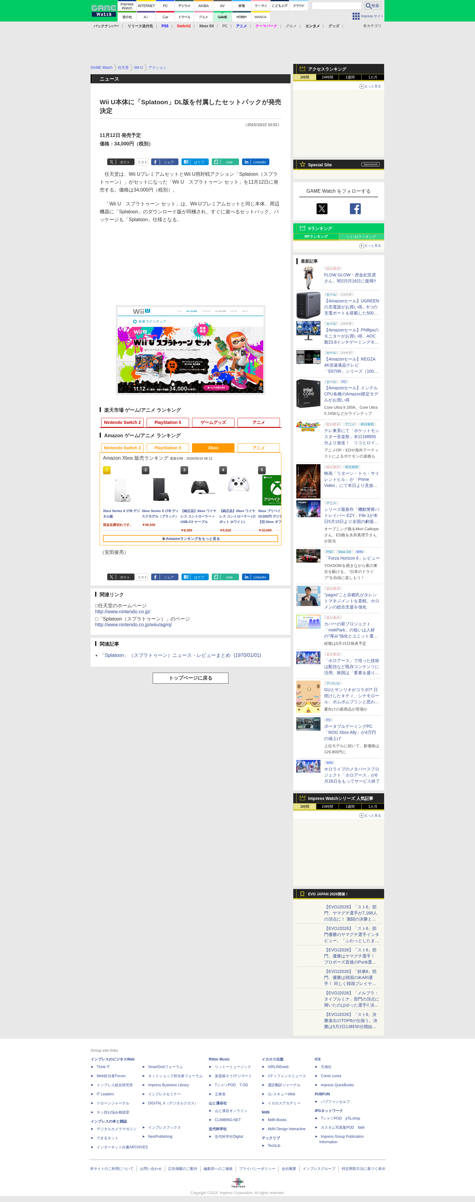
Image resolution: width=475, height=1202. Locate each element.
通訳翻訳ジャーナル (284, 1085)
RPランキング (316, 237)
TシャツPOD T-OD (231, 1085)
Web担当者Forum (111, 1076)
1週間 (350, 77)
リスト (143, 162)
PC (225, 26)
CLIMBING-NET (228, 1120)
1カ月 (373, 77)
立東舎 (220, 1094)
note (229, 162)
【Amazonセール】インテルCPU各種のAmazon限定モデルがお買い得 (351, 393)
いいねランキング (361, 237)
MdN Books (277, 1120)
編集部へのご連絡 (218, 1169)
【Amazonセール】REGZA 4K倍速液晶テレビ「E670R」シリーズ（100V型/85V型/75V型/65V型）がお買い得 (350, 371)
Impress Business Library (168, 1085)
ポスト (125, 162)
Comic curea (331, 1076)
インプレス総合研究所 (115, 1085)
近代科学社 (218, 1129)
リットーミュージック (233, 1067)
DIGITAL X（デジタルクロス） (173, 1103)
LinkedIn (260, 162)
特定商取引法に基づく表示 (363, 1169)
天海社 (326, 1067)
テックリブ (271, 1138)
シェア (169, 162)
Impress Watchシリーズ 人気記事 (340, 798)
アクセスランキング (327, 69)
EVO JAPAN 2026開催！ (328, 894)
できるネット (107, 1138)
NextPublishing (160, 1136)
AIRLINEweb (278, 1067)
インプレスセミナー (164, 1094)
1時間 (305, 77)
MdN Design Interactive (287, 1129)
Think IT (103, 1067)
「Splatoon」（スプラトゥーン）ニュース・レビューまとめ (180, 655)
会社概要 (289, 1169)
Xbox (213, 447)
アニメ (258, 422)
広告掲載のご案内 (182, 1169)
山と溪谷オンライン (231, 1111)
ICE (318, 1059)
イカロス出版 (273, 1059)
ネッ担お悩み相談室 (113, 1112)
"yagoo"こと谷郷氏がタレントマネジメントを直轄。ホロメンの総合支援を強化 (351, 600)
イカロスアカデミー (284, 1103)
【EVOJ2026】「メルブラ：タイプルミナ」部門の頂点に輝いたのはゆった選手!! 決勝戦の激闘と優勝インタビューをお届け (351, 1005)
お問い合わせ (151, 1169)
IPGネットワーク (329, 1111)
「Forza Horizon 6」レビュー (352, 558)
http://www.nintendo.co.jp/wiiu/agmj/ (133, 624)
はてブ (199, 162)
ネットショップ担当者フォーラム (175, 1076)
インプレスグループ (319, 1169)
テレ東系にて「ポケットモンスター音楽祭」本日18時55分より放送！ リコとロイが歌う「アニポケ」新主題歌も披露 (351, 442)
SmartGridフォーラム (165, 1067)
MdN (266, 1112)
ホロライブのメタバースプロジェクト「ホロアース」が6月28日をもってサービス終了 (352, 775)
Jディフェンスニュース (287, 1076)
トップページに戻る (190, 678)
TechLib (274, 1146)
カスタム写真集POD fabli (342, 1127)
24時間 (327, 77)
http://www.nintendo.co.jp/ (122, 611)
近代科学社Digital (229, 1136)
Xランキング (320, 228)
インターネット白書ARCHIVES (122, 1147)
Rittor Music (219, 1059)
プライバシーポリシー (257, 1169)
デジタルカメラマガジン (117, 1129)
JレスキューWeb (281, 1094)
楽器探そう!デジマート (233, 1076)
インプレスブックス (164, 1127)
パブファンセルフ (335, 1102)
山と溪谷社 (218, 1103)
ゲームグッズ (213, 422)
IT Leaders (105, 1094)
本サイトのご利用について (112, 1169)
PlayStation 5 (167, 422)
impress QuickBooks (337, 1085)
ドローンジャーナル (113, 1103)
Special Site (320, 164)
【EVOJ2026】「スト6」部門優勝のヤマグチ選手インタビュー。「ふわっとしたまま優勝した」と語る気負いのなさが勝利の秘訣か (351, 940)
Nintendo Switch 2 (122, 422)
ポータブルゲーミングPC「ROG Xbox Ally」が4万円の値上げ (350, 732)
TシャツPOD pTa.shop (340, 1118)
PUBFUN (322, 1094)
